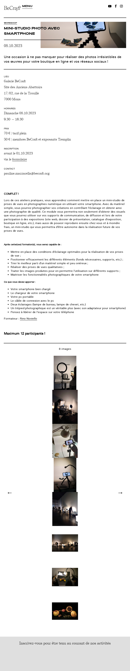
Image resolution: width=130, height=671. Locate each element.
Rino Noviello (28, 318)
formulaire (19, 159)
